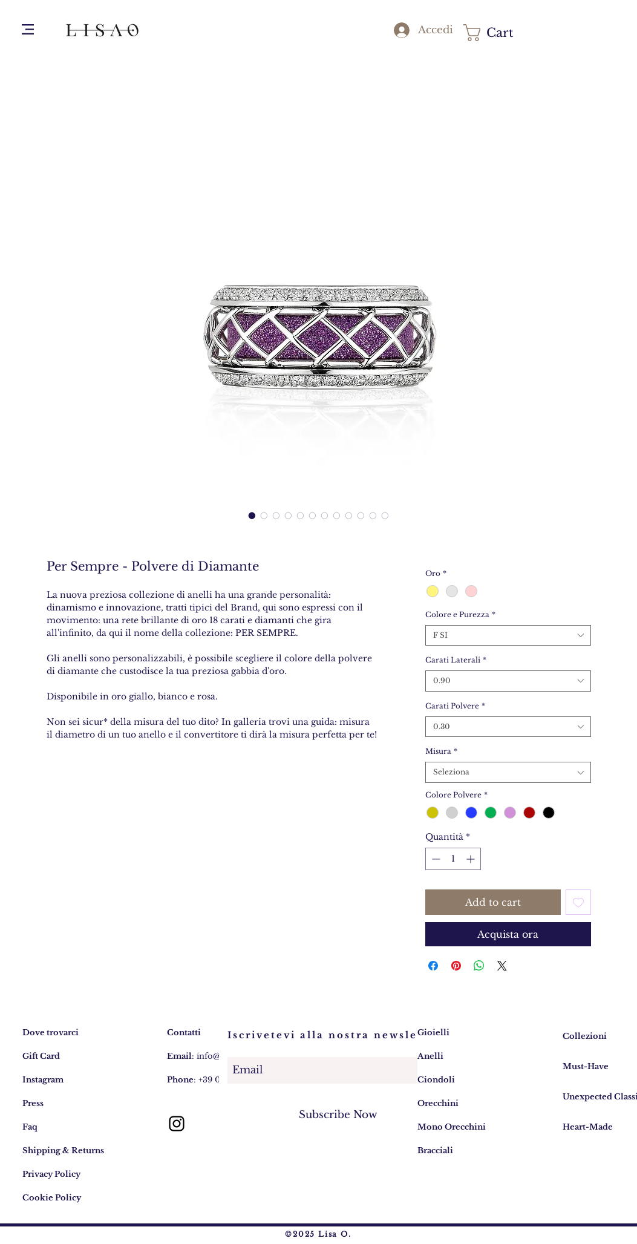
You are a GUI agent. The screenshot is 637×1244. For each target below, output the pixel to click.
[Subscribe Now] (338, 1114)
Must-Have (586, 1066)
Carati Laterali (455, 659)
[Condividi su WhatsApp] (479, 965)
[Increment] (471, 858)
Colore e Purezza (460, 614)
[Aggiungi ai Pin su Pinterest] (456, 965)
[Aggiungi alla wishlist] (578, 902)
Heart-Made (588, 1127)
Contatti (184, 1032)
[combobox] (507, 635)
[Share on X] (502, 965)
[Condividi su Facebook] (433, 965)
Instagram (43, 1080)
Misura (441, 751)
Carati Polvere (455, 705)
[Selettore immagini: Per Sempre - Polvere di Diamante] (252, 515)
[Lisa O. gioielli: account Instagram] (176, 1123)
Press (33, 1103)
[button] (28, 29)
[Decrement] (434, 858)
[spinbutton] (453, 858)
